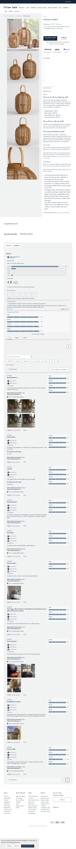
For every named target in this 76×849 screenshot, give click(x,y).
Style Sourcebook (20, 796)
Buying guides (32, 813)
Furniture (33, 7)
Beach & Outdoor (53, 7)
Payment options (45, 800)
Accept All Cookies (27, 846)
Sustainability (7, 798)
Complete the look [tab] (11, 224)
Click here (45, 26)
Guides (10, 11)
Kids (60, 7)
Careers (6, 800)
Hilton (17, 804)
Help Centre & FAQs (33, 800)
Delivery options (32, 807)
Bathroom (21, 7)
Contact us (31, 798)
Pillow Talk (11, 6)
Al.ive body (19, 798)
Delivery (64, 38)
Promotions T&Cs (45, 809)
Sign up (62, 799)
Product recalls (44, 802)
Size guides (31, 811)
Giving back (7, 811)
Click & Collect (32, 809)
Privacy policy (44, 796)
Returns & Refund (62, 212)
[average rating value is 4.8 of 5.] (47, 24)
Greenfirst (18, 802)
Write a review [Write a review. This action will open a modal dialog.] (59, 24)
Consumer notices (45, 811)
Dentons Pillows (20, 800)
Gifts (6, 11)
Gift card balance (33, 805)
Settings (9, 846)
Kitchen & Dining (41, 7)
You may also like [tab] (10, 234)
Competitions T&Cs (45, 807)
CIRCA (18, 807)
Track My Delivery (33, 796)
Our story (6, 796)
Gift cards (30, 804)
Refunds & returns (45, 798)
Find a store (31, 802)
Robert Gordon (20, 805)
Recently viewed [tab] (26, 234)
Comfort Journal (8, 809)
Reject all (16, 846)
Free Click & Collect (50, 38)
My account (7, 813)
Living (27, 7)
